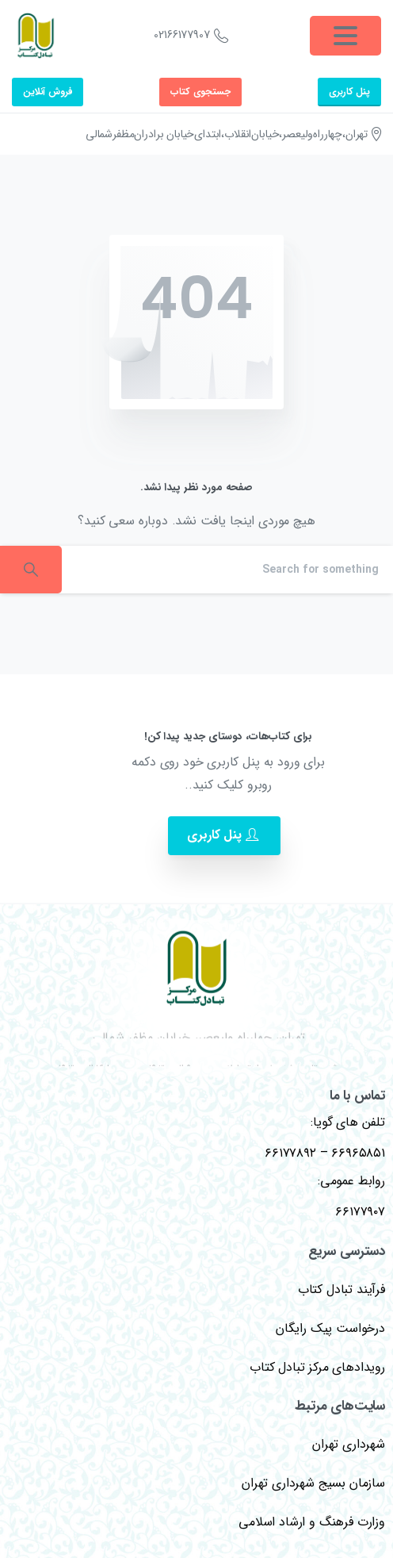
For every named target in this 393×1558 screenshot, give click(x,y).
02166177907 (190, 35)
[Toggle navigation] (345, 36)
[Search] (227, 569)
